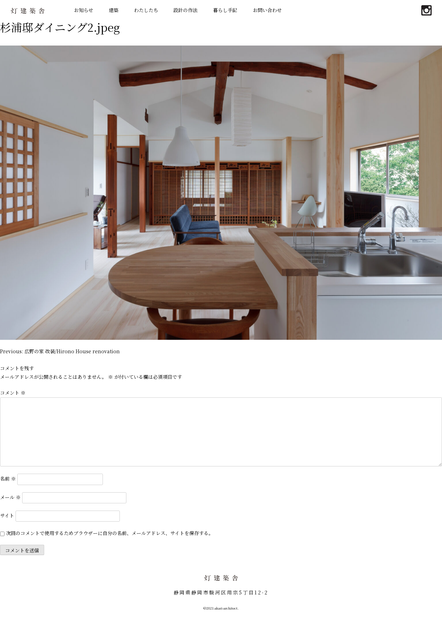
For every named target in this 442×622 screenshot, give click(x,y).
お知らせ (83, 10)
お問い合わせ (267, 10)
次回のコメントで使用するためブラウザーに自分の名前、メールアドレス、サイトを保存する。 (109, 533)
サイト (7, 515)
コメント (13, 392)
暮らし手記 (225, 10)
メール (10, 496)
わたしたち (146, 10)
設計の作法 (185, 10)
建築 (113, 10)
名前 (8, 478)
